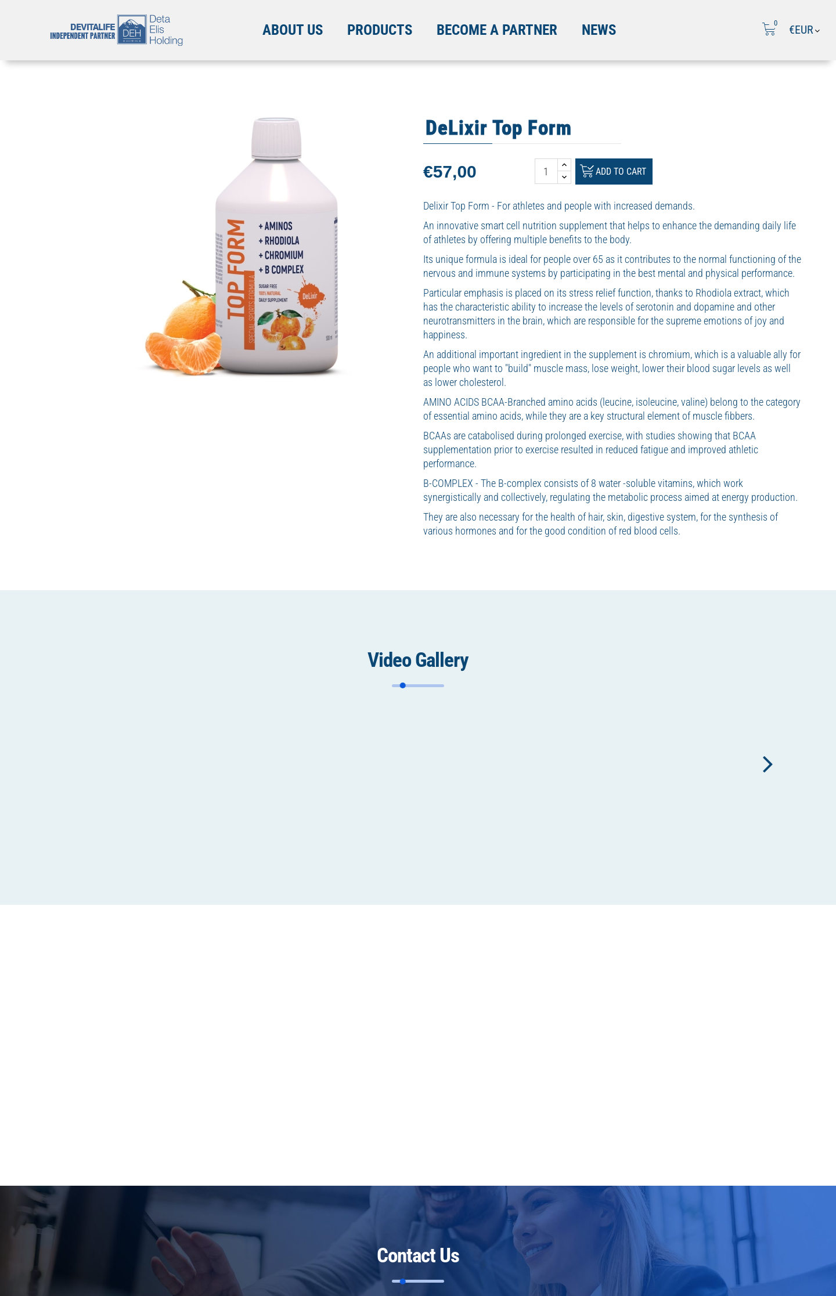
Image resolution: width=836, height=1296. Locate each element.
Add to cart (615, 172)
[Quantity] (546, 171)
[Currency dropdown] (805, 30)
